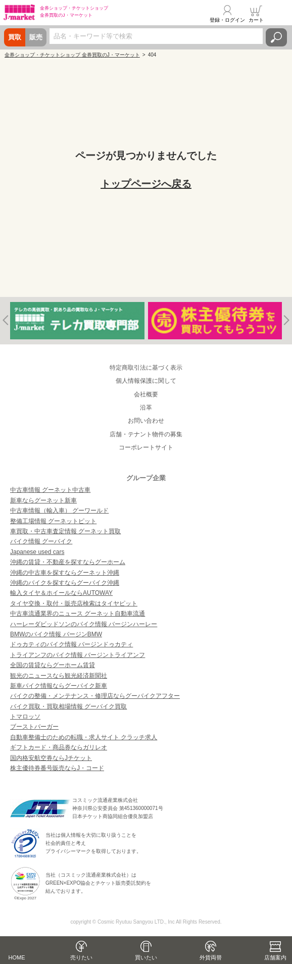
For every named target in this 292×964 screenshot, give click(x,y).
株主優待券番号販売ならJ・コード (57, 768)
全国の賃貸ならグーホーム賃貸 (52, 665)
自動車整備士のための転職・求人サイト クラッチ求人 (83, 737)
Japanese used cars (37, 551)
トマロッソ (25, 716)
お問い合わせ (146, 420)
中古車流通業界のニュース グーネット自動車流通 (77, 613)
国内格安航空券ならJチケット (51, 758)
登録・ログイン (227, 20)
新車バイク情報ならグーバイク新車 (58, 685)
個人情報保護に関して (146, 380)
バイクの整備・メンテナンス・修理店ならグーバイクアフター (95, 695)
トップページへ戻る (146, 183)
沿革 (146, 407)
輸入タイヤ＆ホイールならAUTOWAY (61, 592)
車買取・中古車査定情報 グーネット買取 (65, 531)
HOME (17, 957)
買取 (14, 37)
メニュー (278, 14)
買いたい (146, 957)
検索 (276, 37)
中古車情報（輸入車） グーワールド (59, 510)
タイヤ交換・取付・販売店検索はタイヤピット (73, 603)
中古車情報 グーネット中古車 (50, 489)
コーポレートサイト (146, 447)
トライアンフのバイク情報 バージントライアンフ (77, 654)
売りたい (81, 957)
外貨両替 (211, 957)
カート (256, 20)
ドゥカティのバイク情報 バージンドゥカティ (71, 644)
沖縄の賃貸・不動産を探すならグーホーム (67, 562)
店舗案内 (275, 957)
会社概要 (146, 394)
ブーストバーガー (34, 726)
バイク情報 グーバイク (41, 541)
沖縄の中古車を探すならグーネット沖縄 (64, 572)
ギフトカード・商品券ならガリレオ (58, 747)
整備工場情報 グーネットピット (53, 521)
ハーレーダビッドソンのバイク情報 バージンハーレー (83, 624)
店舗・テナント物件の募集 (146, 434)
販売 (35, 37)
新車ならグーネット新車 (43, 500)
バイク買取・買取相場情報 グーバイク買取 (68, 706)
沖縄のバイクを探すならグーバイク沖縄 (64, 582)
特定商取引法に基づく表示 (146, 367)
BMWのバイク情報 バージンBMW (56, 634)
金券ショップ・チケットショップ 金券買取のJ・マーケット (72, 55)
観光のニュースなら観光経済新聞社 (58, 675)
